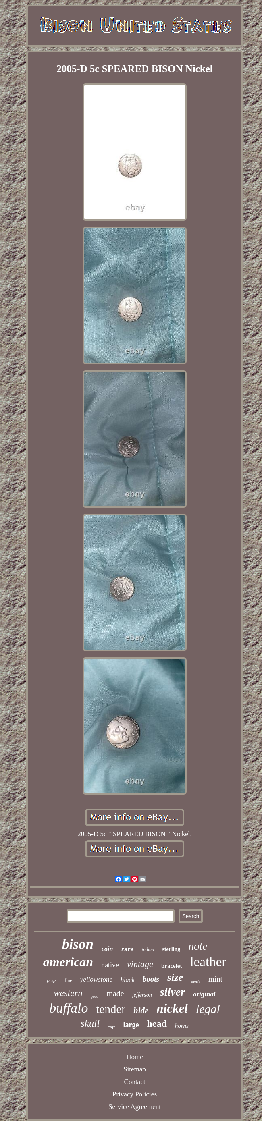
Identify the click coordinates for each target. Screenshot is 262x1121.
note (197, 946)
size (175, 977)
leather (208, 962)
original (204, 994)
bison (78, 944)
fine (68, 980)
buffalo (68, 1008)
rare (127, 950)
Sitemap (134, 1069)
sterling (171, 949)
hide (140, 1010)
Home (134, 1057)
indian (148, 949)
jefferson (142, 995)
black (128, 979)
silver (172, 992)
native (110, 965)
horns (182, 1025)
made (115, 993)
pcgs (51, 980)
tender (110, 1009)
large (131, 1025)
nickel (172, 1008)
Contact (135, 1082)
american (68, 962)
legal (208, 1008)
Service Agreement (134, 1107)
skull (90, 1023)
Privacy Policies (134, 1094)
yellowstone (96, 979)
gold (95, 996)
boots (151, 979)
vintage (140, 964)
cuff (111, 1026)
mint (215, 979)
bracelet (171, 966)
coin (107, 948)
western (68, 993)
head (156, 1023)
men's (195, 981)
